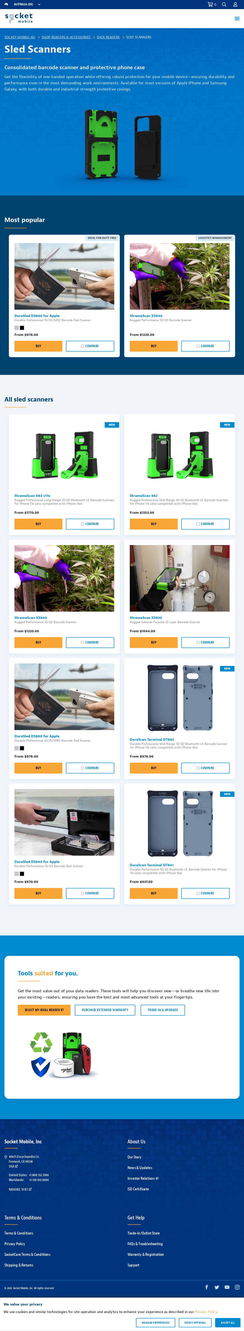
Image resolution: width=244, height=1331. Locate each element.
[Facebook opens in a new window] (206, 1288)
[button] (224, 4)
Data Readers (108, 37)
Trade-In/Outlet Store (144, 1233)
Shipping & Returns (18, 1265)
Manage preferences (155, 1322)
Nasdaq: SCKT (20, 1189)
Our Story (134, 1157)
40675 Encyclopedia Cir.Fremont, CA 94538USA (24, 1161)
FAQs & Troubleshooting (145, 1243)
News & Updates (140, 1167)
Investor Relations (143, 1178)
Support (133, 1265)
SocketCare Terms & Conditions (27, 1254)
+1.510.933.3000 (39, 1180)
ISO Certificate (138, 1189)
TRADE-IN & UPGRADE (163, 1010)
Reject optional (195, 1322)
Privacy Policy (14, 1243)
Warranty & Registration (146, 1254)
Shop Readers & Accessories (66, 37)
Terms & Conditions (18, 1233)
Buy (38, 346)
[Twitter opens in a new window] (216, 1288)
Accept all (228, 1322)
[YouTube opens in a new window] (227, 1288)
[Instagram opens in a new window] (237, 1288)
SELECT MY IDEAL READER (44, 1010)
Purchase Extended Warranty (105, 1010)
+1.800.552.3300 (39, 1175)
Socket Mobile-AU (19, 37)
